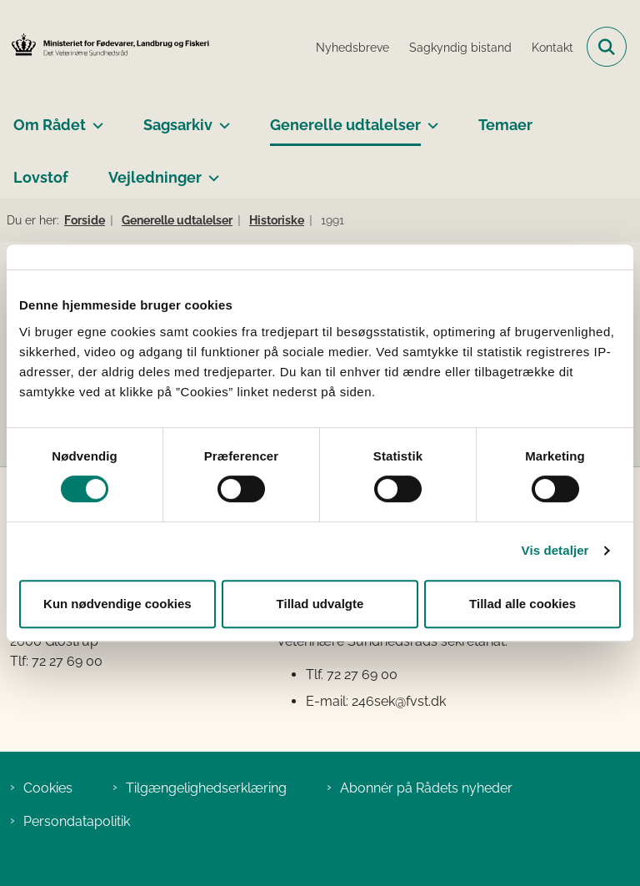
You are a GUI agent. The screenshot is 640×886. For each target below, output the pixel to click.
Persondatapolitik (76, 821)
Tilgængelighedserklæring (206, 788)
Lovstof (40, 177)
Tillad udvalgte (320, 604)
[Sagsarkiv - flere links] (221, 118)
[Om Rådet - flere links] (94, 118)
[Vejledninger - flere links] (210, 171)
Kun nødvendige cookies (117, 604)
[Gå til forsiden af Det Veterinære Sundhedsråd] (105, 46)
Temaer (505, 124)
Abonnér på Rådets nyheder (426, 788)
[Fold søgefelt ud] (607, 47)
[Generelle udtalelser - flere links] (429, 118)
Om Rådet (49, 124)
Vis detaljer (555, 550)
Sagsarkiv (177, 124)
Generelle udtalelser (345, 124)
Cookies (47, 788)
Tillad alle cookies (522, 604)
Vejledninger (155, 177)
